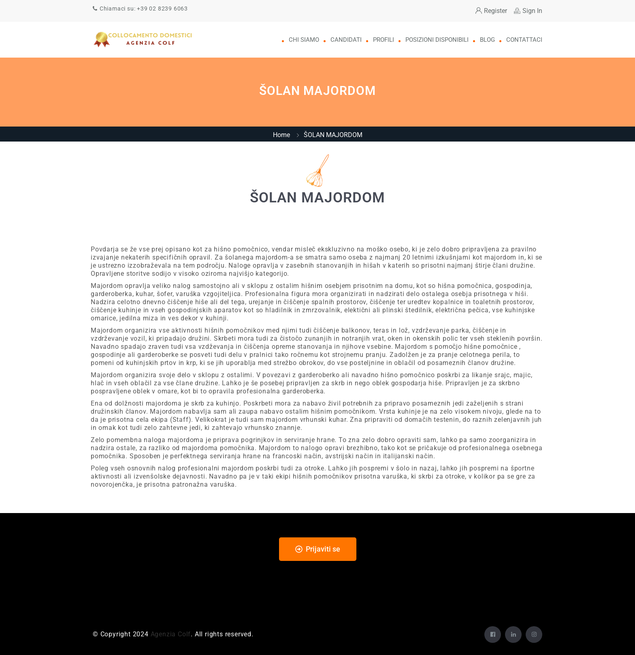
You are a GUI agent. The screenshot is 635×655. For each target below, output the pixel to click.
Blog (487, 39)
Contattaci (524, 39)
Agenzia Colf (171, 634)
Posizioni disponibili (437, 39)
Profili (383, 39)
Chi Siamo (304, 39)
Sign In (528, 11)
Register (491, 11)
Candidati (346, 39)
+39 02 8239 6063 (162, 8)
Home (281, 135)
